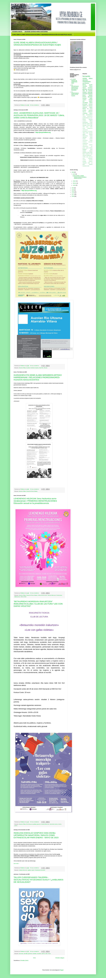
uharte (90, 102)
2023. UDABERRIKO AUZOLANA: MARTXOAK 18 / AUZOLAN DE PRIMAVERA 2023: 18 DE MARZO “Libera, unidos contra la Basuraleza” (39, 115)
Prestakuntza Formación (40, 870)
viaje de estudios (87, 90)
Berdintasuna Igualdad (31, 824)
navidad (90, 99)
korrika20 (90, 89)
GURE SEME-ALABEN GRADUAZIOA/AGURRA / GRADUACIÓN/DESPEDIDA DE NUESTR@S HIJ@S (37, 43)
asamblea (90, 93)
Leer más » (16, 863)
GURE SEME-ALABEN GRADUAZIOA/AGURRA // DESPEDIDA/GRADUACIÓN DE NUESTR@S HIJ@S (42, 34)
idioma (84, 84)
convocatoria (85, 140)
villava (49, 953)
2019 (73, 190)
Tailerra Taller (23, 596)
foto (91, 146)
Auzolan (28, 367)
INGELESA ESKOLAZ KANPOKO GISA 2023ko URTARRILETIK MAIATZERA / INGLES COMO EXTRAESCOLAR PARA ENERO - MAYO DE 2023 (36, 835)
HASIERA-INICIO (17, 31)
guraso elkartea (89, 147)
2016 (73, 196)
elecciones (85, 141)
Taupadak (90, 132)
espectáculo (85, 144)
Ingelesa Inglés (31, 870)
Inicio (34, 958)
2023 (73, 172)
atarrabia (26, 953)
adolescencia (85, 135)
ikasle (91, 149)
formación (86, 76)
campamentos (87, 81)
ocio (84, 101)
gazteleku (30, 953)
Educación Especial (87, 104)
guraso (84, 147)
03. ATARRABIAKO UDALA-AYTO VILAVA (75, 93)
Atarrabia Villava (22, 367)
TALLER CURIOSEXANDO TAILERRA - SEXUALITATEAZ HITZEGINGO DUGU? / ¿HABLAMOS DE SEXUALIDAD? (38, 879)
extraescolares (85, 146)
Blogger (61, 970)
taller (46, 953)
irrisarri (88, 152)
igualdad (90, 110)
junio (74, 174)
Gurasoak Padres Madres (31, 491)
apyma (84, 87)
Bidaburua (88, 117)
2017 (73, 194)
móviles (84, 156)
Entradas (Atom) (24, 960)
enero (74, 185)
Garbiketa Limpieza (34, 367)
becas (84, 95)
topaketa (90, 164)
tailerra (43, 953)
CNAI (91, 117)
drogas (91, 140)
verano (90, 84)
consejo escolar (87, 138)
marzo (74, 181)
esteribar (90, 144)
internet (84, 111)
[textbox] (39, 63)
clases (91, 137)
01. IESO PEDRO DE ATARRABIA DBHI (74, 81)
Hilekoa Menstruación (42, 595)
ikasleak (34, 953)
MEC (91, 125)
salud (89, 162)
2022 (73, 188)
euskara (84, 110)
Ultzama (45, 367)
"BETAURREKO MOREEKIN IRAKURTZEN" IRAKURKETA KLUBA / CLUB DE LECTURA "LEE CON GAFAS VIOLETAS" (38, 603)
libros (91, 152)
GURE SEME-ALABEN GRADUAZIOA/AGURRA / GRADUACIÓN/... (79, 177)
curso (85, 78)
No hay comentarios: (34, 105)
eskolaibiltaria (85, 143)
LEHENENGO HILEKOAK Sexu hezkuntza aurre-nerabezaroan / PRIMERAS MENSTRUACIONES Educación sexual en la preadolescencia (35, 500)
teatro (84, 164)
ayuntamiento (86, 83)
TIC (87, 108)
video (88, 165)
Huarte (91, 122)
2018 (73, 192)
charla (91, 108)
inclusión (84, 150)
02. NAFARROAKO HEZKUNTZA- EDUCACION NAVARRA (75, 87)
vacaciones (85, 165)
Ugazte (84, 134)
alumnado (21, 953)
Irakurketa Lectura (54, 824)
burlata (91, 135)
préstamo (90, 161)
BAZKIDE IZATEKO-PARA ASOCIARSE (36, 31)
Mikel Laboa (85, 126)
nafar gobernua (89, 156)
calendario (84, 137)
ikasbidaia (84, 149)
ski (91, 162)
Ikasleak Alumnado (52, 595)
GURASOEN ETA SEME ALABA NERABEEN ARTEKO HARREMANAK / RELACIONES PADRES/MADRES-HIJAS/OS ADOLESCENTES (38, 377)
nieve (84, 158)
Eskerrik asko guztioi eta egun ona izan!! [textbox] (24, 73)
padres (15, 825)
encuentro (90, 141)
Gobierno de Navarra (87, 105)
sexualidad (39, 953)
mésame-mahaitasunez (87, 155)
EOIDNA (84, 119)
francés (84, 96)
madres (59, 824)
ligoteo (84, 153)
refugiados (85, 162)
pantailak (90, 159)
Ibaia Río (41, 367)
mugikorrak (88, 153)
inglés (91, 98)
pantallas (84, 161)
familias (90, 95)
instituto (90, 150)
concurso (90, 87)
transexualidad (89, 114)
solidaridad (85, 113)
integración (85, 152)
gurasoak (39, 824)
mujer (91, 153)
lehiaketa (90, 111)
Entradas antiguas (60, 958)
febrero (75, 183)
